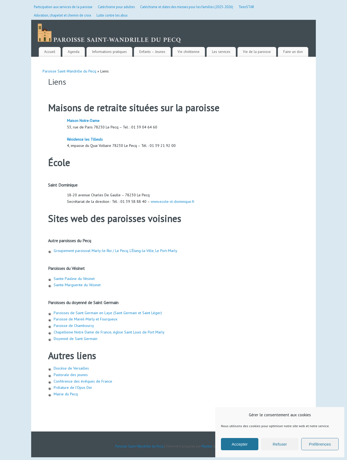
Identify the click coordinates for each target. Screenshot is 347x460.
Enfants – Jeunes (152, 51)
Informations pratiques (109, 51)
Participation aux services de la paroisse (63, 7)
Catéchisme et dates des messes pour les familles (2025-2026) (186, 7)
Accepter (240, 444)
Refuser (280, 444)
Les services (221, 51)
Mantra (206, 446)
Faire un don (293, 51)
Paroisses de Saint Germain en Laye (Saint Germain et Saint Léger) (108, 312)
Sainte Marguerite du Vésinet (77, 284)
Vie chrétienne (189, 51)
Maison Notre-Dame (83, 120)
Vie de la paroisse (257, 51)
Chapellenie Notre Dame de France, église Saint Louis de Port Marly (109, 332)
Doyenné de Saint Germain (75, 338)
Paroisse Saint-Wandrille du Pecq (69, 71)
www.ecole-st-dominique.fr (173, 201)
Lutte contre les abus (112, 15)
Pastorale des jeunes (71, 374)
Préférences (320, 444)
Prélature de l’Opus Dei (73, 387)
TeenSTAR (246, 7)
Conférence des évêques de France (83, 381)
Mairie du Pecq (66, 394)
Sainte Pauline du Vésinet (74, 278)
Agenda (73, 51)
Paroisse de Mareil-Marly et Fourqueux (85, 319)
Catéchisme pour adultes (116, 7)
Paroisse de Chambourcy (74, 325)
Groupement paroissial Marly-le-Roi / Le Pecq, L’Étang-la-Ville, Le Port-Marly (115, 250)
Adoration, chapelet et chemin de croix (62, 15)
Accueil (49, 51)
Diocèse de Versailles (71, 368)
